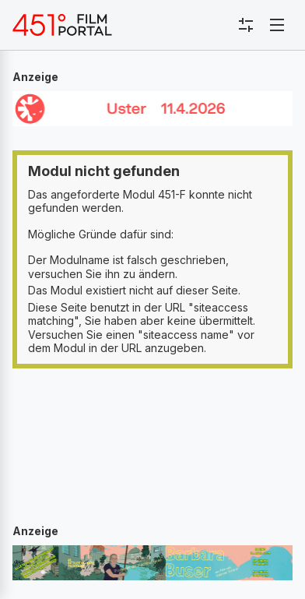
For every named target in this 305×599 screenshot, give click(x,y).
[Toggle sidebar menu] (245, 25)
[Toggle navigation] (277, 25)
